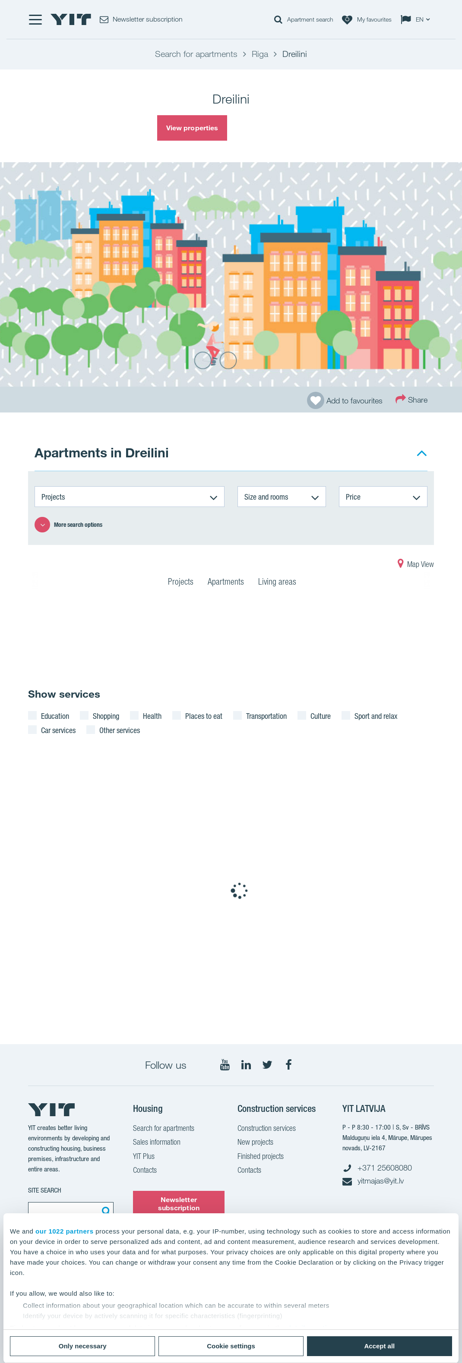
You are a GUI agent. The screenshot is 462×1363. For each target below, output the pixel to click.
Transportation (266, 716)
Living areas (277, 583)
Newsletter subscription (178, 1203)
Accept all (379, 1346)
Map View (416, 565)
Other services (119, 730)
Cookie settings (231, 1346)
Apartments (226, 583)
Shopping (106, 716)
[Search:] (105, 1210)
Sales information (156, 1143)
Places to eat (203, 716)
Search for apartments (163, 1129)
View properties (192, 127)
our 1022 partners (64, 1231)
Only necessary (83, 1346)
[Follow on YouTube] (225, 1065)
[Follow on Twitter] (267, 1065)
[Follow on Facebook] (288, 1065)
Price (353, 496)
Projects (53, 496)
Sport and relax (375, 716)
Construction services (266, 1129)
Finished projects (260, 1157)
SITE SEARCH (44, 1190)
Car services (58, 730)
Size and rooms (266, 496)
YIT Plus (144, 1157)
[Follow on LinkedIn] (246, 1065)
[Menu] (35, 19)
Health (152, 716)
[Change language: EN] (417, 19)
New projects (255, 1143)
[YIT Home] (71, 19)
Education (55, 716)
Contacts (145, 1171)
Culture (320, 716)
